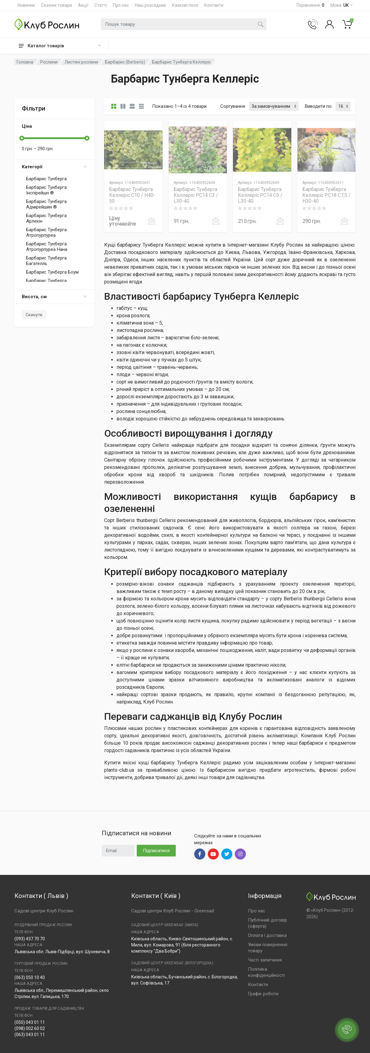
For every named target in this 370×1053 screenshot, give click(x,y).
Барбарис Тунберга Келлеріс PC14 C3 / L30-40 (196, 195)
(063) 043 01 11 (29, 1034)
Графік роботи (263, 993)
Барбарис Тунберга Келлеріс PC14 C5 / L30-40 (260, 195)
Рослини (48, 62)
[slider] (21, 138)
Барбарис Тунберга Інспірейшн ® (46, 190)
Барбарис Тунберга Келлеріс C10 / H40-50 (132, 195)
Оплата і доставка (267, 935)
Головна (25, 62)
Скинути (34, 314)
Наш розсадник (150, 5)
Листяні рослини (81, 62)
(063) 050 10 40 (29, 977)
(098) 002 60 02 (29, 1028)
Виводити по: (319, 106)
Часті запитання (265, 960)
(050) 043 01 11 (29, 1022)
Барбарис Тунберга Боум (52, 272)
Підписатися (156, 850)
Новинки (26, 5)
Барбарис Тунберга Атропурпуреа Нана (46, 246)
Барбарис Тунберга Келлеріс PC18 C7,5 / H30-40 (326, 195)
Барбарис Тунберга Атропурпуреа (46, 232)
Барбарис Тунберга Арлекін (46, 218)
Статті (100, 5)
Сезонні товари (56, 5)
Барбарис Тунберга (46, 178)
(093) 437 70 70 (29, 938)
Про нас (121, 5)
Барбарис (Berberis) (125, 62)
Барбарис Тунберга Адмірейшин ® (46, 204)
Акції (83, 5)
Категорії (54, 167)
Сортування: (233, 106)
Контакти (213, 5)
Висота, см (54, 296)
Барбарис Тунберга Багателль (46, 260)
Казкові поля (185, 5)
